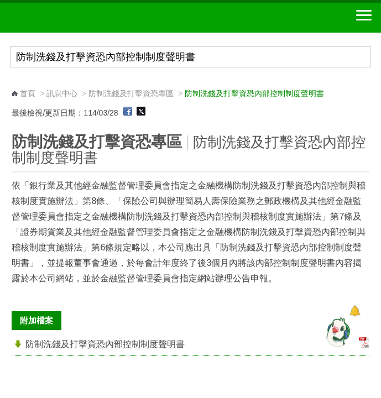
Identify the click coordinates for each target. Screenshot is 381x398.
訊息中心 (61, 93)
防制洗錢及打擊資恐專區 (131, 93)
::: (15, 83)
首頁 (27, 93)
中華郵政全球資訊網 (69, 18)
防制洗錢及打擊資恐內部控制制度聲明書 (105, 344)
